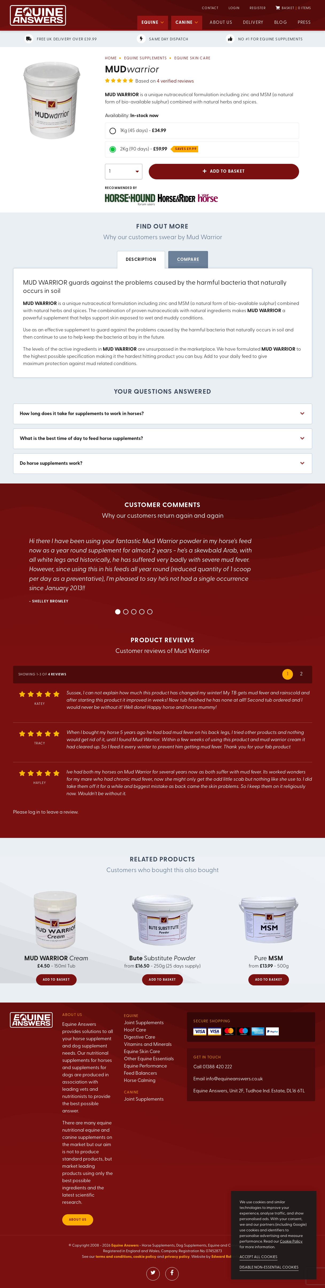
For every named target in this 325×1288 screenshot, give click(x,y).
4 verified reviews (175, 81)
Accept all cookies (258, 1257)
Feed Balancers (140, 1073)
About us (221, 23)
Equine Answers (125, 1246)
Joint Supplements (144, 1023)
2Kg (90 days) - (157, 149)
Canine (186, 23)
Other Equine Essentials (149, 1059)
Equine (153, 23)
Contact (210, 8)
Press (304, 23)
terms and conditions (114, 1257)
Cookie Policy (291, 1242)
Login (234, 8)
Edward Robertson (227, 1257)
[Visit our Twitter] (153, 1274)
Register (258, 8)
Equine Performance (145, 1066)
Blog (280, 23)
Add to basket (224, 171)
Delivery (253, 23)
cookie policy (144, 1257)
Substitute (162, 959)
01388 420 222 (217, 1067)
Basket (293, 8)
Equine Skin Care (142, 1051)
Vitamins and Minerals (148, 1044)
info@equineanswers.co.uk (234, 1079)
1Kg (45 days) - (141, 131)
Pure (268, 959)
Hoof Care (135, 1030)
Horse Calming (139, 1080)
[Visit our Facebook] (172, 1274)
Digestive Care (139, 1037)
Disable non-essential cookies (269, 1268)
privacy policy (177, 1257)
